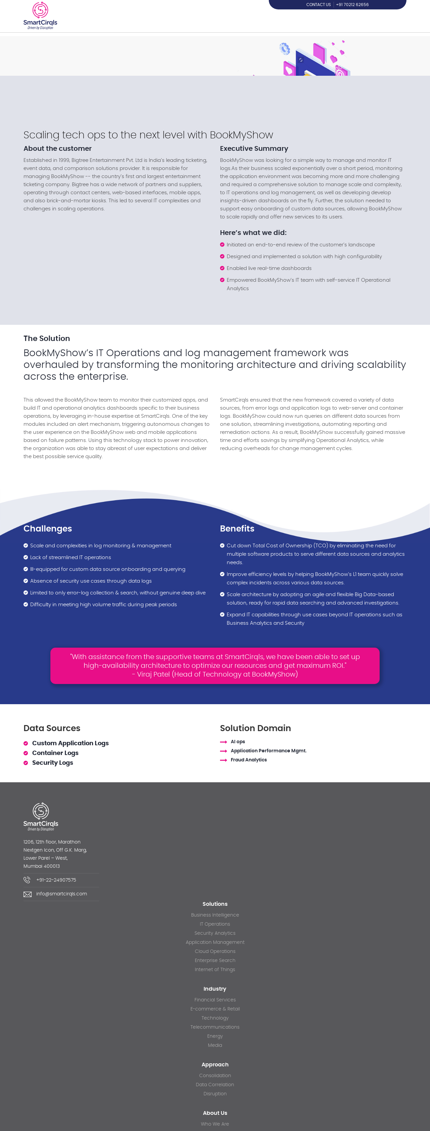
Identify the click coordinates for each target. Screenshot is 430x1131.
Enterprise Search (215, 960)
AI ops (238, 742)
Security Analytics (215, 933)
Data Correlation (215, 1085)
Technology (215, 1018)
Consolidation (215, 1075)
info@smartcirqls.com (61, 894)
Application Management (215, 942)
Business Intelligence (215, 915)
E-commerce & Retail (215, 1009)
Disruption (215, 1094)
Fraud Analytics (249, 760)
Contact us (318, 5)
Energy (215, 1036)
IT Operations (215, 924)
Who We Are (215, 1124)
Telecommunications (215, 1027)
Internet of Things (215, 969)
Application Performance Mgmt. (269, 751)
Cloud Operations (215, 951)
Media (215, 1045)
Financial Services (215, 1000)
